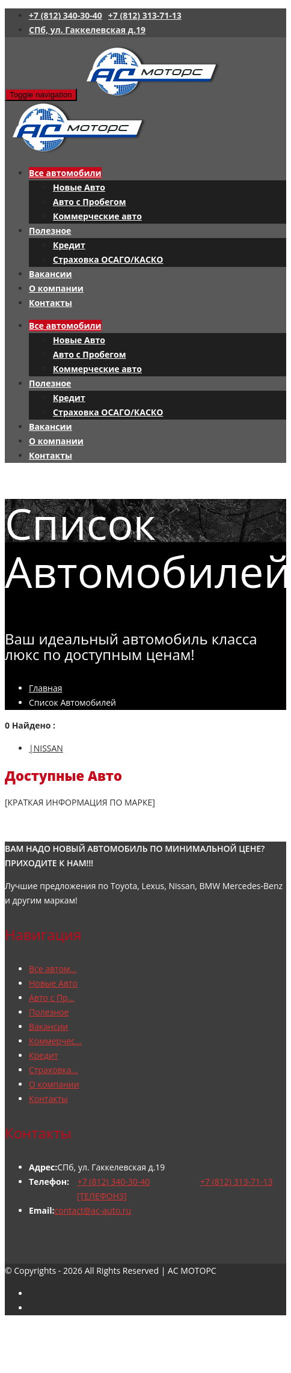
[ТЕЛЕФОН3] (102, 1196)
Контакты (50, 302)
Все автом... (52, 968)
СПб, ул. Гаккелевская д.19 (87, 29)
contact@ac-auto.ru (93, 1210)
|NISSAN (46, 748)
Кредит (69, 245)
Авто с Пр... (52, 997)
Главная (46, 688)
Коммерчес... (55, 1041)
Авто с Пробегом (89, 201)
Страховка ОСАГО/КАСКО (108, 259)
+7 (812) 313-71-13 (145, 15)
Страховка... (53, 1069)
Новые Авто (79, 187)
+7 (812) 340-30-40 (65, 15)
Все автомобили (65, 173)
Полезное (50, 230)
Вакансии (50, 274)
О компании (56, 288)
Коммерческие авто (97, 216)
